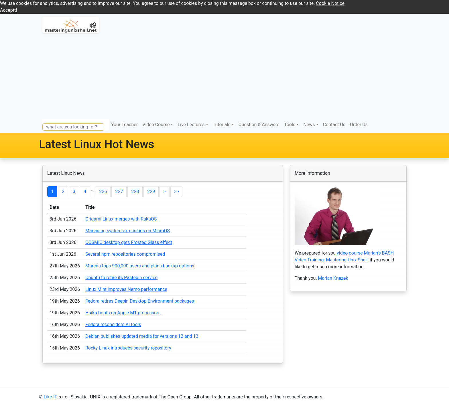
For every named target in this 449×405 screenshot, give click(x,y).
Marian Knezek (333, 278)
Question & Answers (259, 124)
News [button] (309, 124)
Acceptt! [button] (8, 10)
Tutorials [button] (222, 124)
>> (176, 191)
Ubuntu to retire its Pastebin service (121, 277)
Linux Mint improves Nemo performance (126, 289)
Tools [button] (289, 124)
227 (119, 191)
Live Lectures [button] (191, 124)
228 (135, 191)
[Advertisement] (224, 76)
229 (151, 191)
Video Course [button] (156, 124)
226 (103, 191)
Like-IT (50, 397)
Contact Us (334, 124)
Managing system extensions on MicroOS (127, 230)
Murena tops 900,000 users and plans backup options (139, 266)
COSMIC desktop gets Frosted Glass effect (128, 242)
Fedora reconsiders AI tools (113, 324)
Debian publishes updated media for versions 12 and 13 (141, 336)
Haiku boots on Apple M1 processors (123, 312)
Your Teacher (124, 124)
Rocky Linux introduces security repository (128, 348)
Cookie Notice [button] (330, 3)
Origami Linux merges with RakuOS (121, 219)
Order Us (359, 124)
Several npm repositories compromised (125, 254)
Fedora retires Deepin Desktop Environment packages (139, 301)
